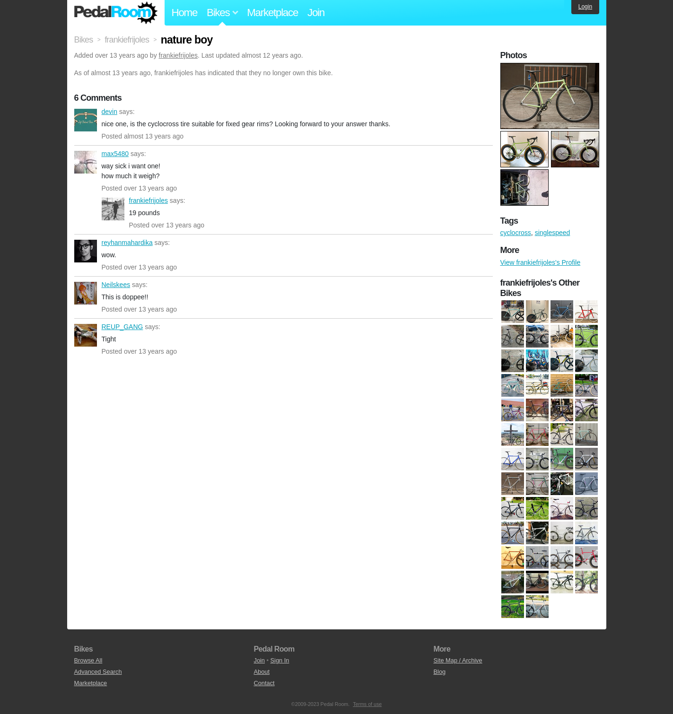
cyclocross (515, 232)
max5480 (85, 162)
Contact (264, 683)
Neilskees (85, 293)
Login (585, 6)
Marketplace (272, 12)
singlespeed (552, 232)
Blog (440, 671)
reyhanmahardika (85, 251)
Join (315, 12)
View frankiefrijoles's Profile (540, 262)
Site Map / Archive (458, 660)
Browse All (88, 660)
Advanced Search (98, 671)
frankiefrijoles (178, 55)
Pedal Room (115, 12)
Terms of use (367, 704)
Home (185, 12)
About (262, 671)
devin (85, 120)
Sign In (280, 660)
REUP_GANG (85, 335)
